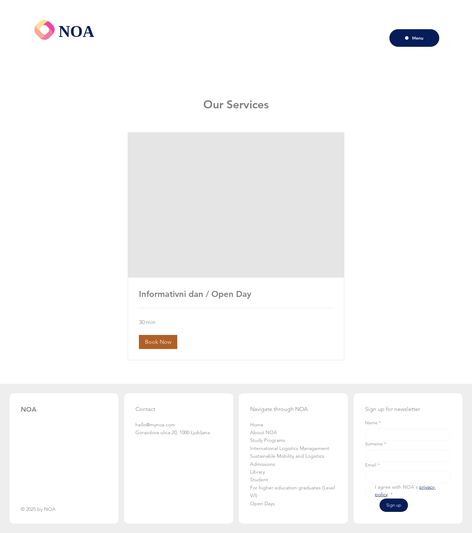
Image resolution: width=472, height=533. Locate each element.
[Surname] (405, 456)
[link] (236, 294)
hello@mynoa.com (155, 424)
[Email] (405, 477)
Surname (375, 444)
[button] (158, 342)
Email (372, 465)
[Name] (405, 434)
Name (373, 423)
